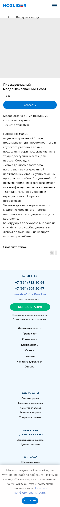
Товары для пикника (30, 417)
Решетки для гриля (30, 412)
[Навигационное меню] (54, 5)
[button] (30, 307)
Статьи (29, 350)
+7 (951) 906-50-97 (29, 289)
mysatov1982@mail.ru (29, 294)
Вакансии (29, 356)
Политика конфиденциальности (29, 314)
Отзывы (29, 366)
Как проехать (29, 344)
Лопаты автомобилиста (30, 439)
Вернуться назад (27, 17)
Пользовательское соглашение (29, 319)
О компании (29, 339)
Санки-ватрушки (30, 398)
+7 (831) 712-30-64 (29, 282)
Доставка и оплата (29, 328)
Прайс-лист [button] (30, 333)
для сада (30, 456)
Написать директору (29, 361)
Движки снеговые (30, 444)
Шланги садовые (30, 462)
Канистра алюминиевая (30, 403)
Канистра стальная (30, 407)
